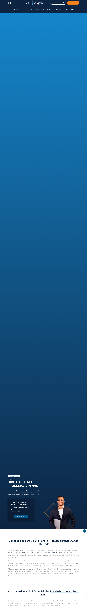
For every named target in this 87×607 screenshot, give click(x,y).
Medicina (50, 9)
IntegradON (59, 9)
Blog (67, 9)
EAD (21, 531)
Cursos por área (39, 9)
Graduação (15, 9)
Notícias (73, 9)
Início (4, 531)
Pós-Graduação (27, 9)
